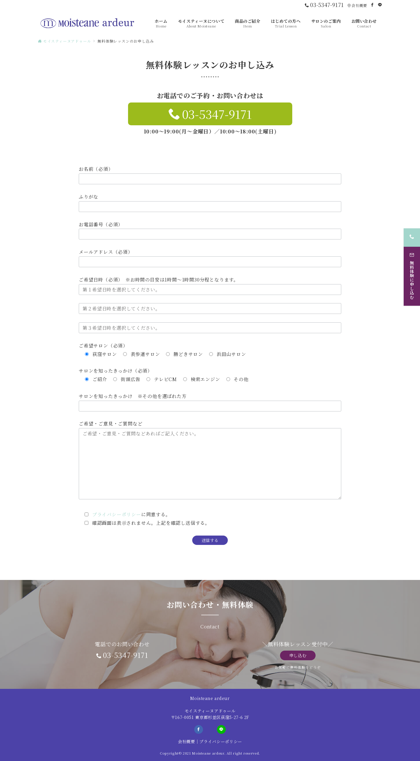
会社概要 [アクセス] (357, 5)
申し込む (297, 655)
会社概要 (186, 741)
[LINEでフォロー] (380, 5)
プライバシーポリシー (116, 514)
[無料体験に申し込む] (412, 273)
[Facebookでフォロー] (372, 5)
